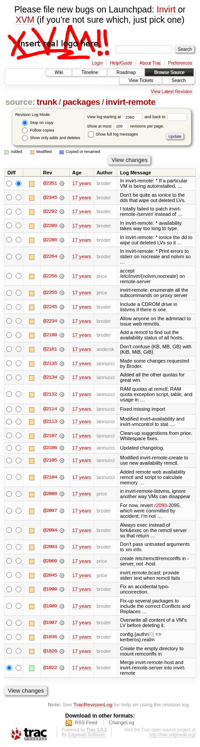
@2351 (50, 183)
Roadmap (126, 72)
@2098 (50, 494)
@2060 (50, 561)
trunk (47, 102)
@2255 (50, 292)
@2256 (50, 276)
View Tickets (141, 80)
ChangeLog (121, 722)
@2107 (50, 435)
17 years (81, 183)
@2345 (50, 197)
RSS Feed (86, 722)
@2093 (50, 547)
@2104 (50, 477)
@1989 (50, 606)
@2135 (50, 363)
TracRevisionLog (92, 704)
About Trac (150, 63)
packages (81, 102)
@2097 (50, 511)
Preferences (180, 63)
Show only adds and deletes (51, 138)
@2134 (50, 377)
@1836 (50, 637)
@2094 (50, 530)
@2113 (50, 421)
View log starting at (116, 117)
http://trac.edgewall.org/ (172, 734)
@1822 (50, 668)
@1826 (50, 651)
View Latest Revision (171, 91)
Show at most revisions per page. (125, 126)
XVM (25, 20)
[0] (151, 634)
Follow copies (38, 130)
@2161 (50, 349)
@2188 (50, 334)
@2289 (50, 225)
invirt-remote (131, 102)
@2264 (50, 256)
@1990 (50, 589)
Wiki (59, 72)
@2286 (50, 239)
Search (178, 80)
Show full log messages (113, 134)
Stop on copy (37, 123)
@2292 (50, 211)
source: (20, 102)
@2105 (50, 460)
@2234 (50, 321)
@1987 (50, 623)
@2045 (50, 575)
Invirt (166, 9)
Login (97, 63)
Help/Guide (121, 63)
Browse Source (169, 72)
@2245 (50, 306)
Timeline (89, 72)
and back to (166, 117)
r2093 (160, 505)
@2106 (50, 448)
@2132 (50, 394)
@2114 (50, 409)
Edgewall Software (86, 734)
